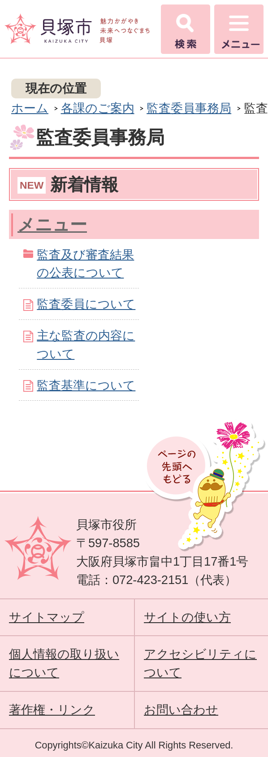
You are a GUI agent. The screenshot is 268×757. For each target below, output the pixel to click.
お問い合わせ (181, 710)
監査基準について (86, 385)
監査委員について (86, 304)
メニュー (52, 224)
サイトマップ (46, 617)
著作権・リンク (52, 710)
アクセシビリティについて (200, 663)
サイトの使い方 (187, 617)
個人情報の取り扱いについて (64, 663)
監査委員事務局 (189, 108)
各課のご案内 (97, 108)
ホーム (29, 108)
